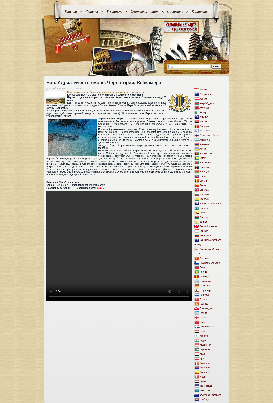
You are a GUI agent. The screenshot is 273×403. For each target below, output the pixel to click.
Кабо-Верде (205, 386)
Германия (204, 285)
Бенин (202, 185)
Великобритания (208, 226)
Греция (203, 313)
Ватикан (203, 221)
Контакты (199, 11)
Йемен (202, 381)
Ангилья (203, 117)
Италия (203, 376)
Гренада (203, 304)
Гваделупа (204, 276)
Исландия (204, 367)
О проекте (175, 11)
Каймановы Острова (210, 395)
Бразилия (204, 208)
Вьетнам (204, 258)
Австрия (203, 98)
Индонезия (205, 345)
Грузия (202, 317)
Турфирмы (114, 11)
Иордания (204, 349)
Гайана (203, 272)
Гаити (202, 267)
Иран (202, 358)
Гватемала (205, 281)
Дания (202, 322)
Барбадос (204, 167)
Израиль (203, 335)
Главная (71, 11)
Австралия (205, 94)
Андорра (204, 126)
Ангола (203, 121)
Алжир (202, 112)
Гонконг (203, 299)
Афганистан (205, 153)
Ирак (202, 354)
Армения (204, 144)
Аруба (202, 149)
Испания (204, 372)
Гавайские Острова (209, 263)
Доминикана (206, 326)
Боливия (204, 199)
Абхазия (203, 89)
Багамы (203, 158)
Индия (202, 340)
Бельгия (203, 180)
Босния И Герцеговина (211, 203)
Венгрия (203, 231)
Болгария (204, 194)
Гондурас (204, 294)
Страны (91, 11)
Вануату (203, 217)
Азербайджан (206, 103)
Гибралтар (204, 290)
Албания (204, 108)
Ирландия (204, 363)
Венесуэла (205, 235)
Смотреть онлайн (145, 11)
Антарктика (205, 130)
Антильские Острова (210, 135)
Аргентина (204, 139)
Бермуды (204, 190)
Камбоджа (204, 399)
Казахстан (204, 390)
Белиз (202, 176)
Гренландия (205, 308)
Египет (202, 331)
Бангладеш (205, 162)
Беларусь (204, 171)
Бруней (203, 212)
